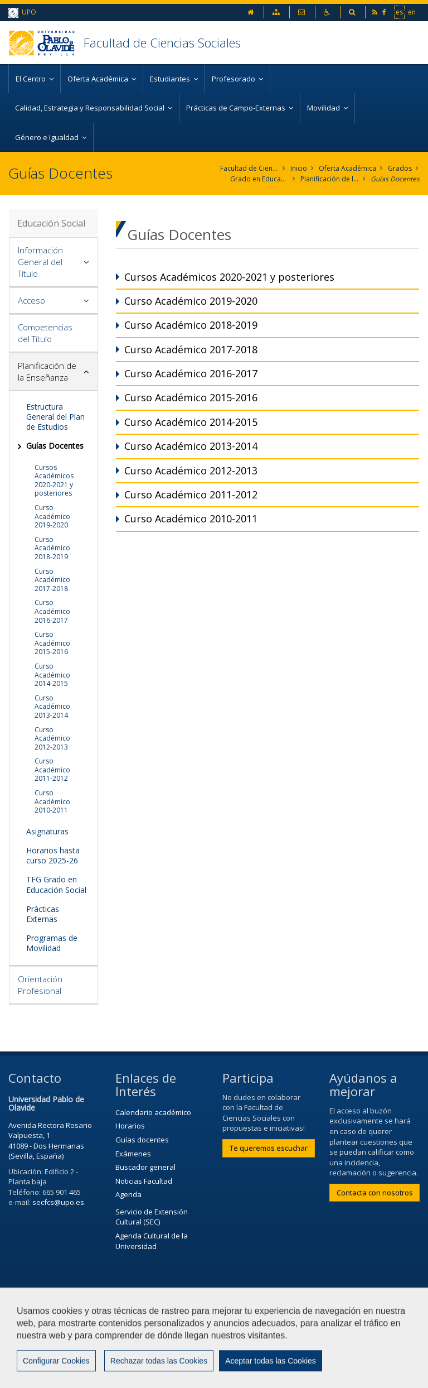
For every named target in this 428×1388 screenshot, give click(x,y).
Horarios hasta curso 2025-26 (53, 855)
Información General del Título (40, 261)
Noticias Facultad (143, 1181)
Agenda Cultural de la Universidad (151, 1241)
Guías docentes (142, 1140)
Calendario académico (153, 1112)
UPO (22, 12)
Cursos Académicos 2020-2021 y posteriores (54, 480)
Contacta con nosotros (375, 1193)
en (412, 12)
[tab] (53, 262)
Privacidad (93, 1347)
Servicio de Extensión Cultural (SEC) (151, 1217)
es (399, 12)
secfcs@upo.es (58, 1202)
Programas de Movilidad (51, 943)
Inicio (298, 168)
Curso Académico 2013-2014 (52, 706)
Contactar (266, 1320)
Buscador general (145, 1167)
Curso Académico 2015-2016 (52, 643)
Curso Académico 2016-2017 (52, 611)
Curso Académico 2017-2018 (52, 579)
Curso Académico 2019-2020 (52, 516)
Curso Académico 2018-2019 (52, 548)
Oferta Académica (347, 168)
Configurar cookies (54, 1374)
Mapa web (153, 1347)
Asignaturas (47, 831)
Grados (400, 168)
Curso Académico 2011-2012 (52, 769)
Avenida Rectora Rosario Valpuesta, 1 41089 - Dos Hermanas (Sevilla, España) (50, 1140)
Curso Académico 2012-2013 (52, 738)
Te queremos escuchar (269, 1148)
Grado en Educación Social (259, 179)
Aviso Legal (33, 1347)
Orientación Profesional (40, 984)
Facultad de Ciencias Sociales (162, 42)
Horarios (130, 1126)
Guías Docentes (395, 179)
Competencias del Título (45, 332)
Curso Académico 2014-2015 (52, 674)
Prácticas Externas (42, 914)
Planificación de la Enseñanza (329, 179)
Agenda (128, 1194)
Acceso (31, 300)
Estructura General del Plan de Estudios (55, 416)
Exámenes (133, 1154)
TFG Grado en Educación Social (56, 884)
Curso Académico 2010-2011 (52, 801)
